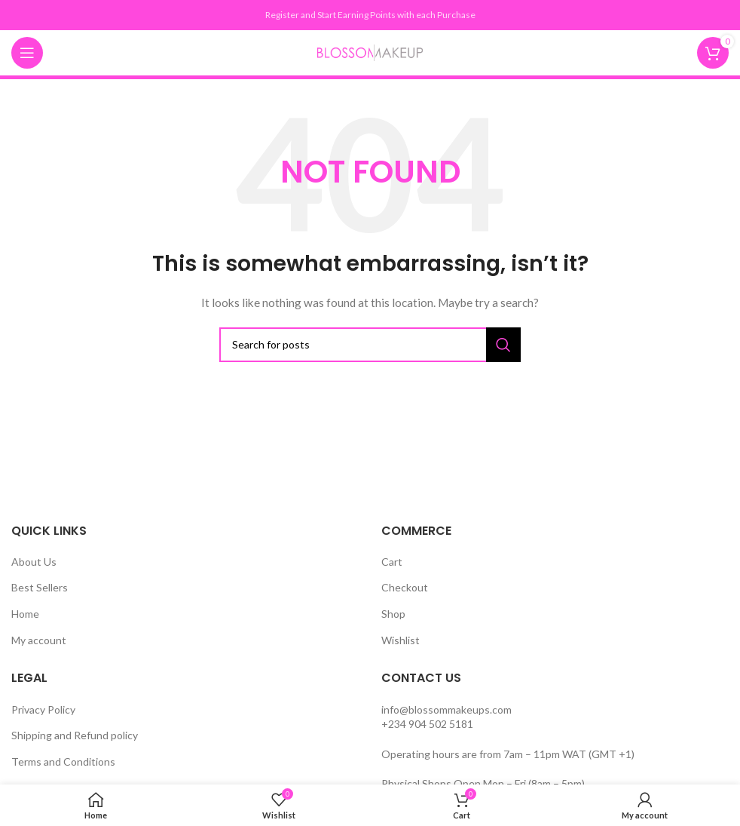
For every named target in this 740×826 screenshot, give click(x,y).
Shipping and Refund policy (74, 735)
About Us (34, 561)
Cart (391, 561)
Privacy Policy (43, 709)
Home (25, 613)
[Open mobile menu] (27, 53)
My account (38, 640)
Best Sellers (39, 587)
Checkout (404, 587)
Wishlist (400, 640)
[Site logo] (370, 51)
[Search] (370, 344)
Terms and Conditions (63, 761)
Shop (393, 613)
